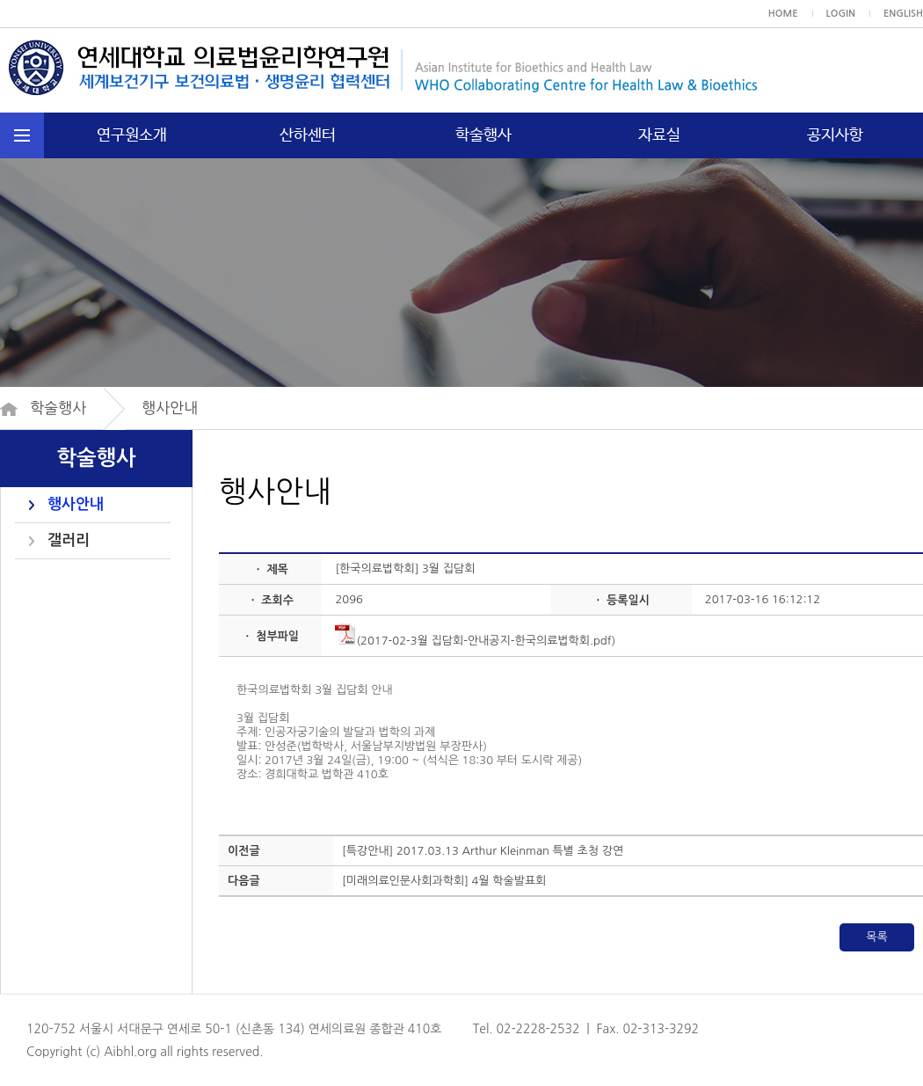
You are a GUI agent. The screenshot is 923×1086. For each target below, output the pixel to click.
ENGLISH (903, 13)
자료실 (659, 135)
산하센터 (308, 135)
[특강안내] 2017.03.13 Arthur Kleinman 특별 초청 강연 (482, 850)
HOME (783, 13)
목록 (876, 937)
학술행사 (483, 135)
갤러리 (68, 540)
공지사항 (835, 135)
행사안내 (75, 504)
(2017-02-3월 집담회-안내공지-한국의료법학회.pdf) (475, 640)
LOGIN (840, 13)
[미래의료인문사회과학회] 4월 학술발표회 (444, 880)
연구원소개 (132, 135)
